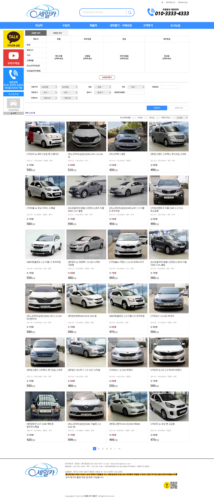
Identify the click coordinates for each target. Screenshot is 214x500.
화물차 (93, 25)
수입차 (66, 25)
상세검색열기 (107, 77)
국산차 (38, 25)
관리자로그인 (170, 2)
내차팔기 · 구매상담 (121, 25)
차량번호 (155, 87)
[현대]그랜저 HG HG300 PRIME (124, 424)
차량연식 (34, 92)
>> (119, 448)
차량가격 (34, 87)
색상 (123, 87)
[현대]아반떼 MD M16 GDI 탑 (82, 316)
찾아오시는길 (182, 2)
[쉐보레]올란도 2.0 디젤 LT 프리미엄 (44, 262)
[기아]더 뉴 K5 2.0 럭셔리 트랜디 (165, 370)
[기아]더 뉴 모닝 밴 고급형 (162, 424)
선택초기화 (179, 108)
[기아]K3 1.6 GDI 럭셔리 (162, 316)
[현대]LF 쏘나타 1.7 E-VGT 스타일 (84, 370)
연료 (90, 87)
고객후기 (148, 25)
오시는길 (175, 25)
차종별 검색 (57, 33)
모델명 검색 (36, 33)
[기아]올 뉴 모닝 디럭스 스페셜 (41, 208)
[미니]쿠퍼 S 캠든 (117, 154)
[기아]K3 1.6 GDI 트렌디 (121, 370)
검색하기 (157, 108)
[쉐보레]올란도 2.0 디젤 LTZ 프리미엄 (127, 316)
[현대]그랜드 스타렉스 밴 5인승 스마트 (168, 154)
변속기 (89, 92)
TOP (14, 113)
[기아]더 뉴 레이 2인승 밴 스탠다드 (43, 154)
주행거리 (34, 98)
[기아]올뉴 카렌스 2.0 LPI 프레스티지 (126, 262)
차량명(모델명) (119, 92)
